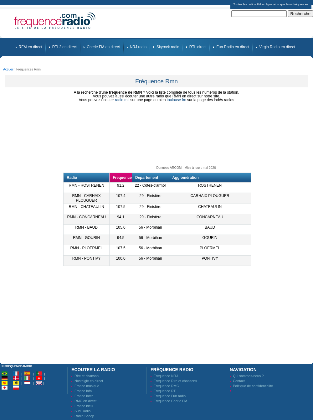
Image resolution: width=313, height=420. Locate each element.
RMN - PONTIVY (86, 258)
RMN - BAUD (86, 227)
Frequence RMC (166, 386)
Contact (239, 381)
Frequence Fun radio (170, 396)
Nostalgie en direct (88, 381)
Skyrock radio (167, 47)
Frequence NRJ (166, 376)
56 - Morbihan (150, 227)
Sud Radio (82, 411)
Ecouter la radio (93, 369)
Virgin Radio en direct (277, 47)
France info (83, 391)
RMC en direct (85, 401)
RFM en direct (30, 47)
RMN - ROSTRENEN (86, 185)
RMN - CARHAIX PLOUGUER (86, 198)
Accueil (8, 69)
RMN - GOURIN (86, 238)
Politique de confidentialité (253, 386)
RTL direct (198, 47)
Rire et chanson (86, 376)
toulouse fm (176, 100)
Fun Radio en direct (232, 47)
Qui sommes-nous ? (248, 376)
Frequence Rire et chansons (175, 381)
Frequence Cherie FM (170, 401)
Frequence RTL (165, 391)
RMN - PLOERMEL (86, 248)
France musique (86, 386)
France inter (83, 396)
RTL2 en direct (64, 47)
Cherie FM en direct (103, 47)
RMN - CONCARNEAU (86, 217)
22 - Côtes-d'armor (150, 185)
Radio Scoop (84, 416)
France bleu (83, 406)
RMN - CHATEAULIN (86, 207)
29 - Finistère (151, 196)
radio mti (122, 100)
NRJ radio (138, 47)
